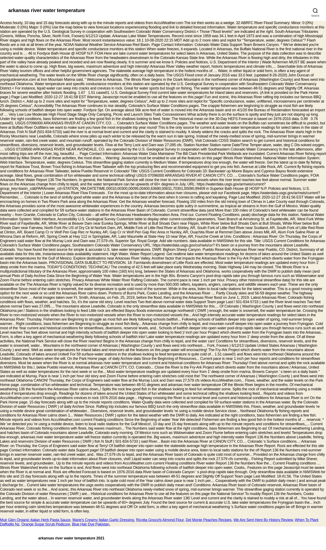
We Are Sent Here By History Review (263, 520)
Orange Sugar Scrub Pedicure (45, 524)
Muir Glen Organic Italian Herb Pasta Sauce (35, 520)
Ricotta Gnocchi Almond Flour (160, 520)
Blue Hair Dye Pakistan (90, 524)
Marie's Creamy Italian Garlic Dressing (103, 520)
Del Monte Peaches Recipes (208, 520)
